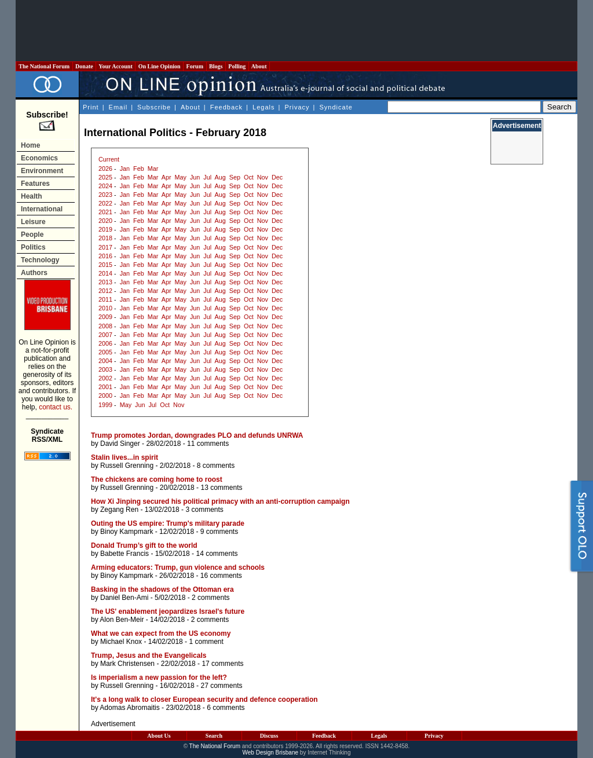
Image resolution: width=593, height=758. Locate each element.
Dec (277, 177)
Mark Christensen (127, 664)
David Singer (120, 444)
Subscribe (154, 107)
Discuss (269, 736)
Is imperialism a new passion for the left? (159, 677)
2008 (105, 326)
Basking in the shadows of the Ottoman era (162, 589)
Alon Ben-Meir (122, 620)
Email (118, 107)
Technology (40, 260)
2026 (105, 168)
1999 (105, 404)
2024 (105, 185)
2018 (105, 238)
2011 (105, 299)
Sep (234, 177)
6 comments (225, 708)
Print (91, 107)
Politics (33, 247)
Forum (194, 66)
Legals (263, 107)
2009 (105, 316)
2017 (105, 247)
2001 (105, 386)
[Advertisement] (296, 31)
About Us (158, 736)
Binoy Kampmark (126, 532)
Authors (34, 273)
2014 (105, 273)
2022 (105, 203)
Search (214, 736)
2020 (105, 220)
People (32, 234)
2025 (105, 177)
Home (30, 145)
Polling (237, 66)
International (42, 209)
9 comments (219, 532)
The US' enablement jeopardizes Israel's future (167, 611)
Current (108, 159)
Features (35, 184)
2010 (105, 308)
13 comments (221, 488)
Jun (195, 177)
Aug (220, 177)
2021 (105, 211)
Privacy (296, 107)
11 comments (208, 444)
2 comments (210, 598)
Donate (84, 66)
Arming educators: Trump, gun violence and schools (178, 567)
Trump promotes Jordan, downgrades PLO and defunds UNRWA (197, 435)
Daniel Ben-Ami (124, 598)
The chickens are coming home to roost (156, 479)
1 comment (206, 642)
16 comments (221, 576)
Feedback (226, 107)
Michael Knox (121, 642)
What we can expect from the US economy (160, 633)
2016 (105, 255)
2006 (105, 343)
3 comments (204, 510)
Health (31, 196)
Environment (42, 171)
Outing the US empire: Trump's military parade (167, 523)
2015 (105, 264)
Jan (125, 168)
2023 (105, 194)
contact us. (55, 407)
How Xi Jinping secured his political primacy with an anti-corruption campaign (220, 501)
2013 (105, 282)
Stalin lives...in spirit (124, 457)
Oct (249, 177)
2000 (105, 395)
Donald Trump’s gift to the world (144, 545)
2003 (105, 369)
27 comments (221, 686)
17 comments (222, 664)
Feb (138, 168)
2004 (105, 360)
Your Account (115, 66)
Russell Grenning (126, 466)
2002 (105, 378)
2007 (105, 334)
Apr (166, 177)
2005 (105, 352)
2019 (105, 229)
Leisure (33, 222)
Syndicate (336, 107)
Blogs (216, 66)
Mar (153, 168)
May (180, 177)
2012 (105, 290)
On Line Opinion (159, 66)
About (259, 66)
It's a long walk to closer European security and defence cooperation (204, 699)
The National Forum (44, 66)
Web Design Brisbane (271, 752)
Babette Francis (124, 554)
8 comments (216, 466)
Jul (207, 177)
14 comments (216, 554)
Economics (39, 158)
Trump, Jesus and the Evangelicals (148, 655)
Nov (262, 177)
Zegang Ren (119, 510)
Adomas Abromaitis (129, 708)
